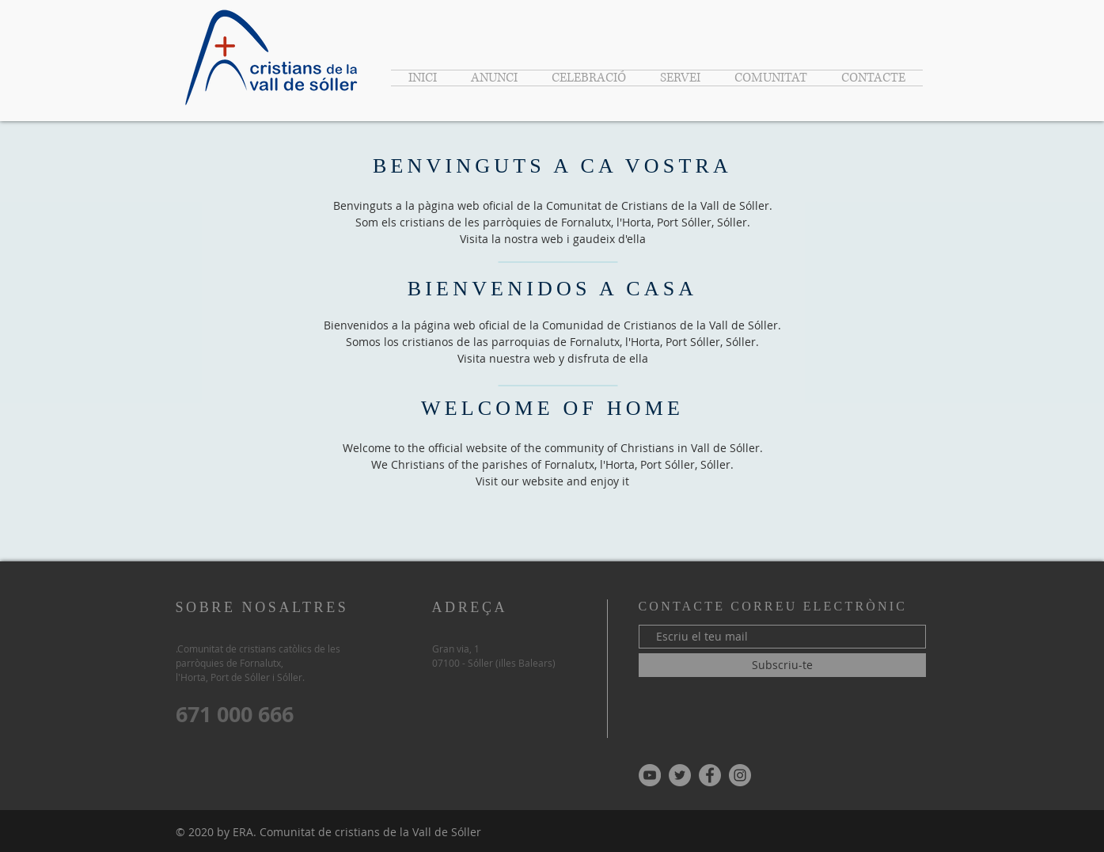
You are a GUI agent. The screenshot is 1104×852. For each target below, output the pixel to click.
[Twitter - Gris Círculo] (680, 775)
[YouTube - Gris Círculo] (650, 775)
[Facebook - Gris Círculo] (710, 775)
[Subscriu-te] (782, 665)
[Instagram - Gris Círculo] (740, 775)
